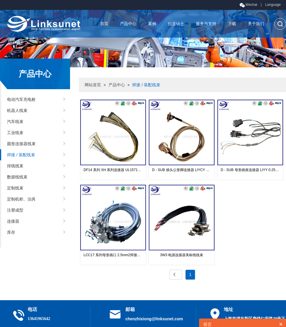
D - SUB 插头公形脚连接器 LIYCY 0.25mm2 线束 (181, 170)
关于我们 (256, 23)
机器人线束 (17, 110)
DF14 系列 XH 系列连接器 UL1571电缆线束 (113, 170)
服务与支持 (206, 23)
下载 (232, 23)
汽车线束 (15, 121)
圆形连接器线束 (21, 143)
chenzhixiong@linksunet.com (154, 319)
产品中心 (128, 23)
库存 (11, 232)
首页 (104, 23)
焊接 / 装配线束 (21, 154)
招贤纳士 (176, 23)
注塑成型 (15, 210)
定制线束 (15, 188)
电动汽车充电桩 (21, 99)
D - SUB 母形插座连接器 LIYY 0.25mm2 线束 (250, 170)
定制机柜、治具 (21, 199)
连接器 (13, 221)
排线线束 (15, 166)
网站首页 (93, 84)
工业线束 (15, 132)
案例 (152, 23)
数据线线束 (17, 177)
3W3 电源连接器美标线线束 (181, 255)
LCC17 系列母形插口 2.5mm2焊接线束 (113, 255)
